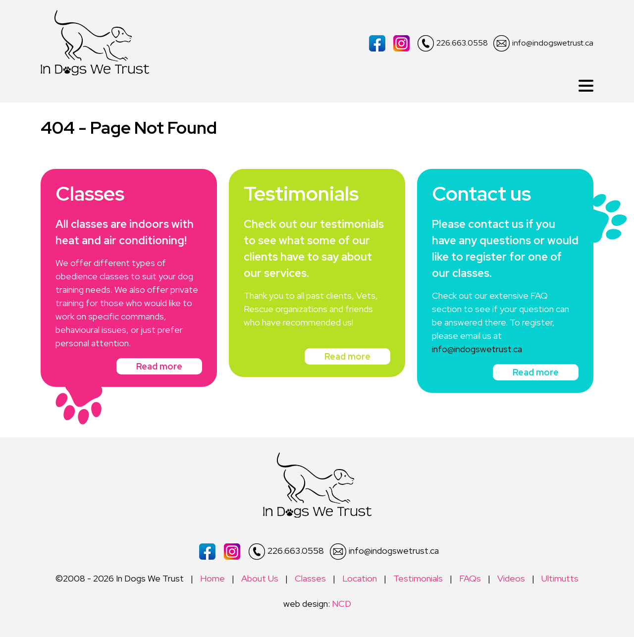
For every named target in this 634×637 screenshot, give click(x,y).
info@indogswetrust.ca (543, 43)
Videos (511, 578)
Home (212, 578)
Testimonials (418, 578)
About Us (259, 578)
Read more (159, 366)
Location (359, 578)
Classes (310, 578)
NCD (341, 603)
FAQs (470, 578)
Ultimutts (560, 578)
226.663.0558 (453, 43)
